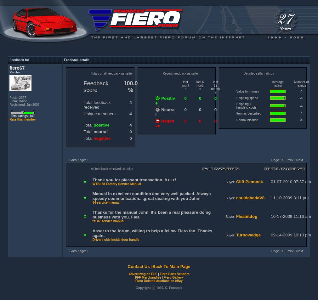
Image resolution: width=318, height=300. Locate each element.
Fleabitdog (246, 216)
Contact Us (139, 266)
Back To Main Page (171, 266)
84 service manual (106, 202)
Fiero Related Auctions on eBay (159, 281)
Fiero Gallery (173, 277)
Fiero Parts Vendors (174, 274)
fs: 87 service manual (108, 221)
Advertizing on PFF (142, 274)
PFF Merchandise (148, 277)
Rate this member (22, 119)
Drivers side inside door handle (116, 239)
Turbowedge (248, 235)
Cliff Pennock (249, 181)
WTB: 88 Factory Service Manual (117, 184)
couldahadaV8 (250, 197)
